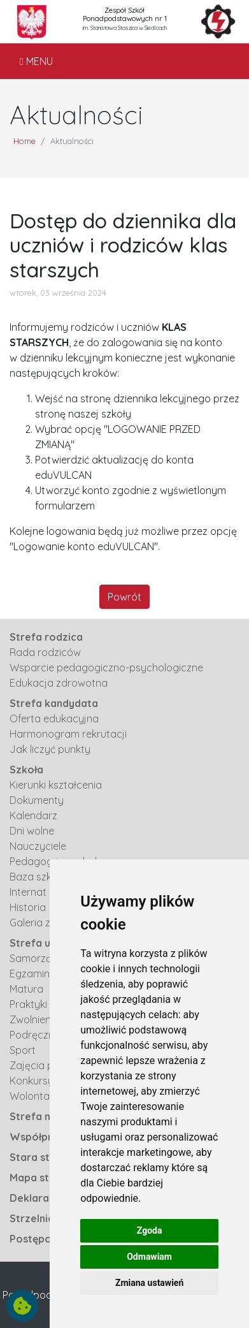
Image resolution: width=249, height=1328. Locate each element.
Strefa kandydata (54, 703)
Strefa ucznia (43, 943)
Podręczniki (36, 1034)
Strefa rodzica (46, 637)
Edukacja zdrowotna (59, 682)
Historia (28, 907)
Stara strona (41, 1157)
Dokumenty (37, 800)
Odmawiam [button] (149, 1256)
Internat (28, 892)
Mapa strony (41, 1177)
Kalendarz (33, 815)
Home (24, 141)
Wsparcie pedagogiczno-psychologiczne (106, 667)
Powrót (124, 596)
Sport (23, 1050)
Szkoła (26, 769)
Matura (26, 988)
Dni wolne (32, 830)
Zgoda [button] (149, 1230)
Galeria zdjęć (40, 922)
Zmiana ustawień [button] (149, 1283)
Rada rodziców (45, 652)
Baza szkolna (41, 876)
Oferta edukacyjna (54, 718)
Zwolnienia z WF (47, 1019)
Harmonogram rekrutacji (68, 733)
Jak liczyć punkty (50, 749)
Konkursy (31, 1080)
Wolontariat (38, 1096)
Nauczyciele (38, 846)
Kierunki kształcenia (56, 784)
